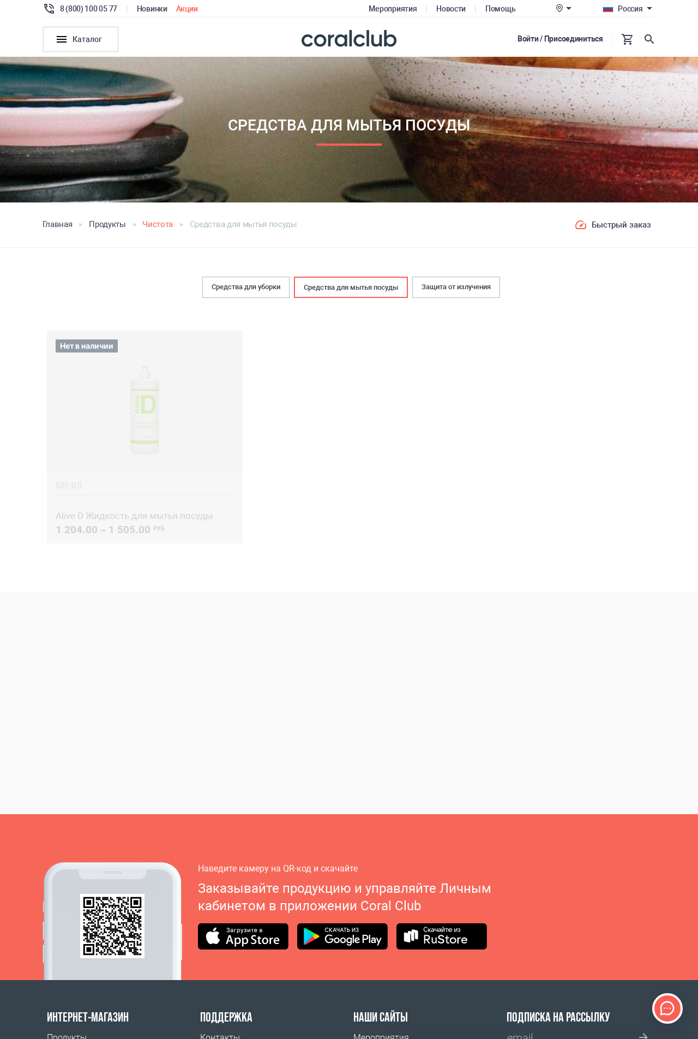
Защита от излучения (456, 287)
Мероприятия (393, 9)
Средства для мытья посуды (351, 287)
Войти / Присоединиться (560, 38)
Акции (187, 9)
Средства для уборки (246, 287)
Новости (451, 9)
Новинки (152, 9)
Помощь (500, 8)
